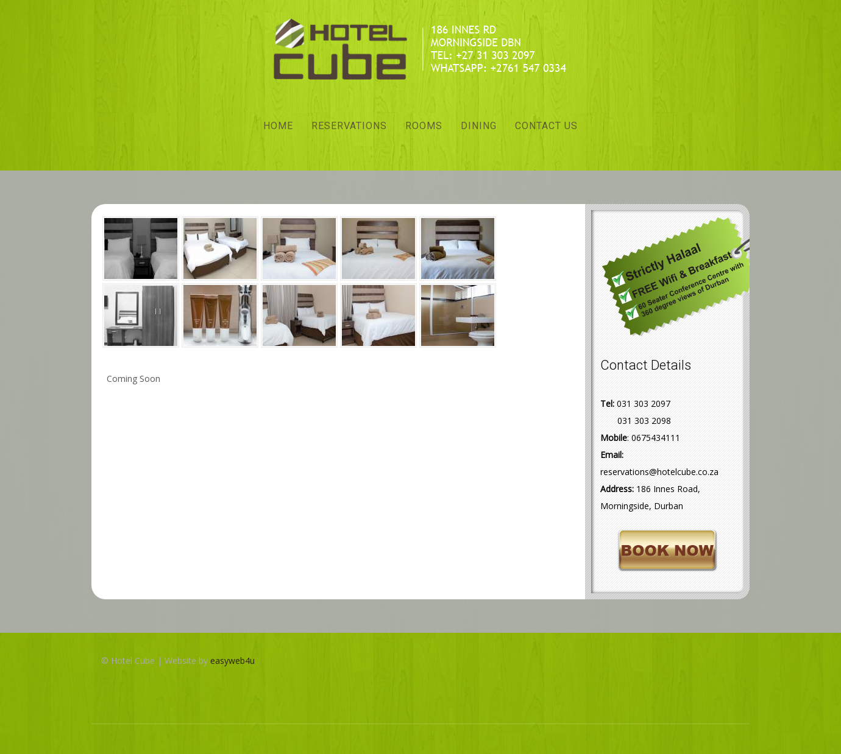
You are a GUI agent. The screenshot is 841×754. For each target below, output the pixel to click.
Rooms (423, 126)
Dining (479, 126)
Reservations (349, 126)
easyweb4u (232, 660)
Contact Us (546, 126)
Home (278, 126)
